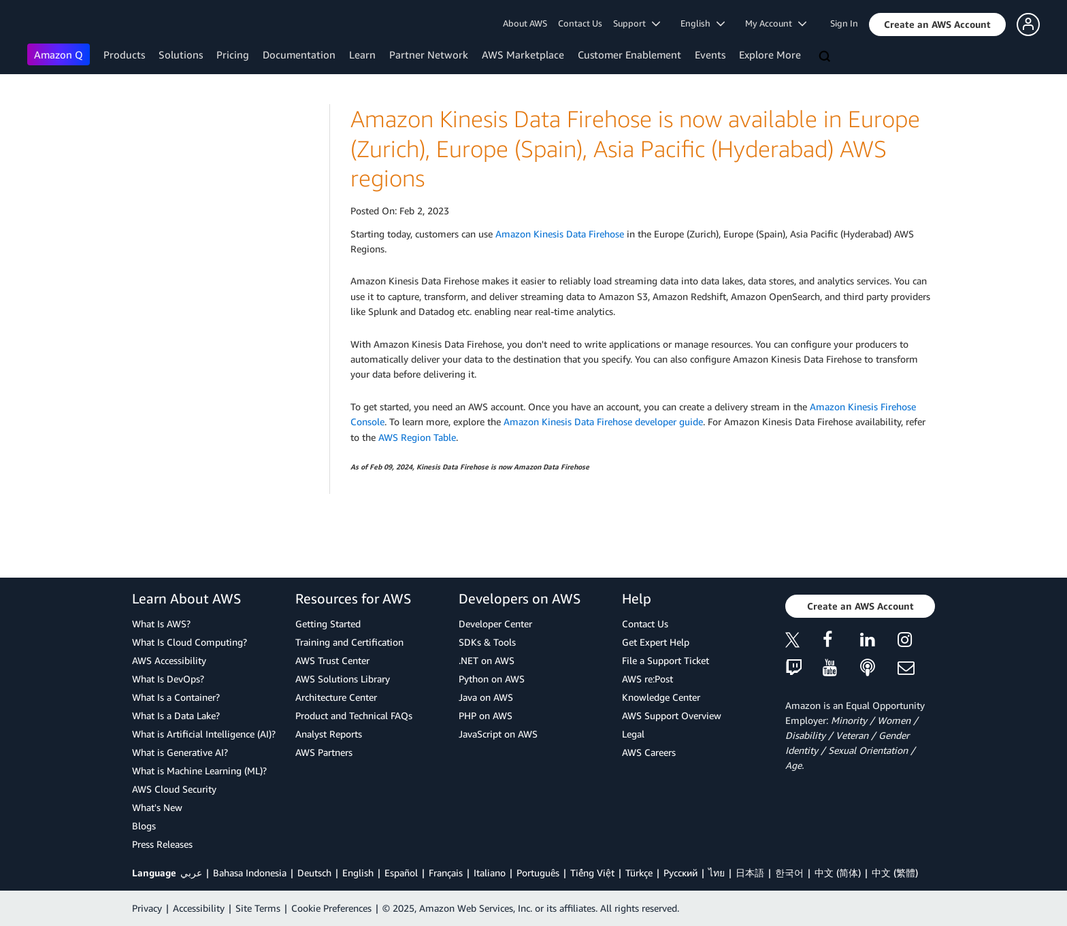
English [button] (702, 23)
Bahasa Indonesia (249, 872)
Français (446, 872)
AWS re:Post (647, 678)
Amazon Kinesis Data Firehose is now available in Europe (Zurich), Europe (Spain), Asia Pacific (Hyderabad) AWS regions (635, 148)
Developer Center (495, 623)
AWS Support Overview (671, 715)
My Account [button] (775, 23)
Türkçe (639, 872)
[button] (937, 24)
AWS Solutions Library (342, 678)
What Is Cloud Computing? (189, 642)
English (358, 872)
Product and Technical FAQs (353, 715)
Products (124, 54)
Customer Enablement (629, 54)
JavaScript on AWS (498, 734)
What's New (157, 807)
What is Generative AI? (180, 752)
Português (537, 872)
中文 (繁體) (895, 872)
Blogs (144, 825)
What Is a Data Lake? (176, 715)
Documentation (299, 54)
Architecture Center (336, 697)
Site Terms (257, 908)
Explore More (770, 54)
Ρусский (680, 872)
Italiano (490, 872)
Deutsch (314, 872)
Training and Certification (349, 642)
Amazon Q (58, 54)
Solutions (181, 54)
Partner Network (428, 54)
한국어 (789, 872)
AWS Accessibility (169, 660)
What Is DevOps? (168, 678)
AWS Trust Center (332, 660)
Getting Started (328, 623)
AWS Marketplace (523, 54)
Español (401, 872)
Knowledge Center (661, 697)
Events (710, 54)
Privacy (147, 908)
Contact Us (580, 23)
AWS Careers (649, 752)
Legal (633, 734)
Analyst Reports (328, 734)
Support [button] (636, 23)
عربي (191, 872)
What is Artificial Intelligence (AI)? (204, 734)
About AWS (525, 23)
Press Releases (162, 844)
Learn (362, 54)
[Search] (826, 57)
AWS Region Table (417, 437)
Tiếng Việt (592, 872)
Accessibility (199, 908)
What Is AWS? (161, 623)
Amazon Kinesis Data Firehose (559, 233)
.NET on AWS (486, 660)
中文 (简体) (838, 872)
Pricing (232, 54)
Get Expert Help (655, 642)
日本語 (750, 872)
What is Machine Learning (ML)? (199, 770)
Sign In (844, 23)
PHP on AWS (485, 715)
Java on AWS (486, 697)
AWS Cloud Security (174, 789)
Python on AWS (492, 678)
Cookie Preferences (331, 908)
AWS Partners (323, 752)
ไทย (716, 872)
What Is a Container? (176, 697)
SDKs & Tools (487, 642)
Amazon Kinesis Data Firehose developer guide (603, 421)
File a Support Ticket (665, 660)
